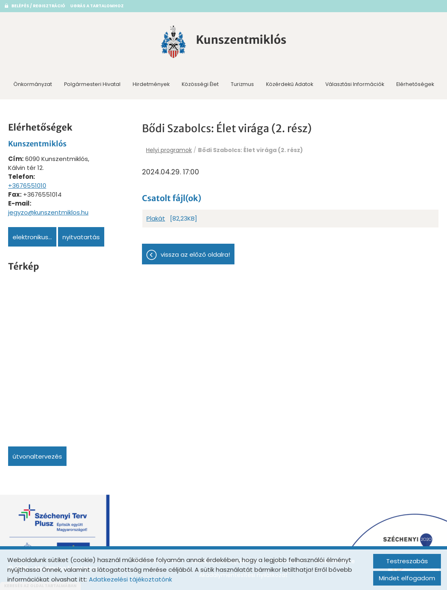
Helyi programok (169, 150)
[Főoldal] (174, 42)
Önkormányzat (32, 84)
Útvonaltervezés (37, 456)
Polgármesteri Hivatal (92, 84)
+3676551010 (27, 185)
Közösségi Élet (200, 84)
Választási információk (354, 84)
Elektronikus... (32, 237)
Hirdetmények (151, 84)
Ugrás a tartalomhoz (97, 6)
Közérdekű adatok (289, 84)
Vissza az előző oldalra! (195, 254)
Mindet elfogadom (407, 578)
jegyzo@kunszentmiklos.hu (48, 212)
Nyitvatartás (81, 237)
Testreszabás (407, 561)
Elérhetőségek (415, 84)
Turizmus (242, 84)
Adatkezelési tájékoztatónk (130, 579)
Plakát (155, 218)
